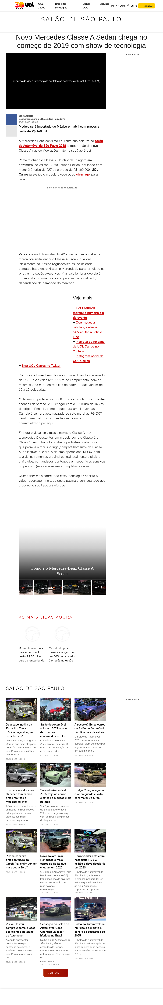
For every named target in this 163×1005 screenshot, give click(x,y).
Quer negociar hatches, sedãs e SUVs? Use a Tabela (87, 327)
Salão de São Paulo (81, 19)
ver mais (56, 972)
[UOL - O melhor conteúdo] (24, 6)
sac (112, 6)
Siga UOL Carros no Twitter (41, 365)
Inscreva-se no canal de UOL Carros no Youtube (89, 346)
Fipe (76, 337)
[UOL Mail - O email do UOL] (120, 6)
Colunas (105, 3)
